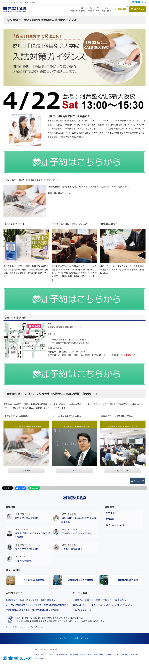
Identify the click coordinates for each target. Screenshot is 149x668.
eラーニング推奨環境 (16, 605)
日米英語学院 (79, 605)
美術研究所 (123, 599)
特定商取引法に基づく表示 (45, 610)
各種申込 (82, 11)
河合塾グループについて (44, 659)
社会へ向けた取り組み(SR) (117, 659)
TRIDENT (110, 599)
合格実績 (26, 470)
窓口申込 (109, 517)
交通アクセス (12, 599)
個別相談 (122, 9)
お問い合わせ (106, 11)
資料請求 (91, 11)
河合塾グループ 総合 (83, 599)
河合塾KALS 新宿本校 (33, 579)
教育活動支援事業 (77, 659)
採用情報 (134, 659)
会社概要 (30, 615)
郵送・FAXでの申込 (114, 523)
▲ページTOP (137, 480)
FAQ (98, 11)
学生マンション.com (83, 610)
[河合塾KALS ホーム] (14, 9)
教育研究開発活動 (95, 659)
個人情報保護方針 (14, 615)
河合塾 (99, 599)
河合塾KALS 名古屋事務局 (80, 579)
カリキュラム (74, 470)
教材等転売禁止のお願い (17, 610)
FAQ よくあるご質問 (31, 599)
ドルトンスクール (109, 605)
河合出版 (93, 605)
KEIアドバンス (128, 605)
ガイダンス (139, 9)
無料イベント (123, 470)
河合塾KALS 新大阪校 (127, 579)
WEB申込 (109, 512)
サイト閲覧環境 (36, 605)
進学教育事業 (62, 659)
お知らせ (74, 11)
